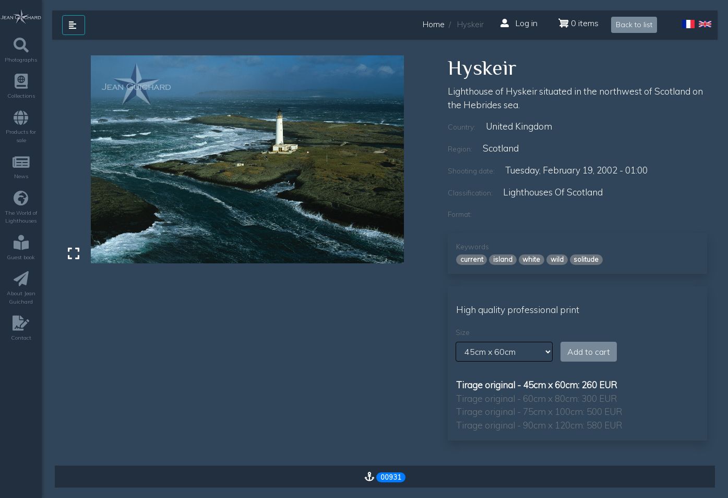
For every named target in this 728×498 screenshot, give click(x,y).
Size (463, 332)
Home (434, 24)
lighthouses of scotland (553, 192)
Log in (519, 23)
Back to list (634, 24)
